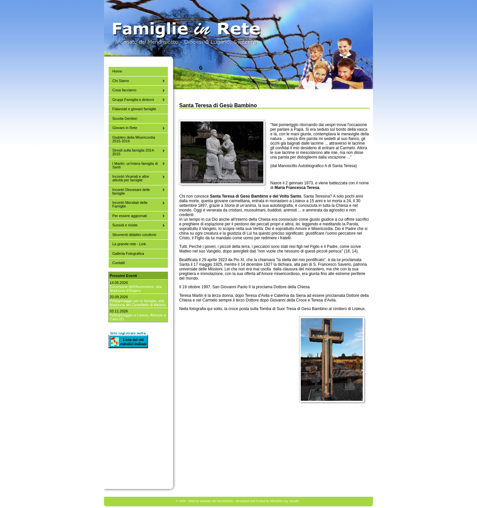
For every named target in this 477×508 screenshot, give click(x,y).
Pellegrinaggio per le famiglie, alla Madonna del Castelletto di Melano (138, 303)
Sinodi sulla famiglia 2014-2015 (136, 152)
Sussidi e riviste (136, 225)
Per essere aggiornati (136, 216)
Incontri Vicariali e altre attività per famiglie (136, 178)
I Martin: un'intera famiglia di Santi (136, 165)
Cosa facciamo (136, 90)
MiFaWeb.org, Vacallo (284, 501)
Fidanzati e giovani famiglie (134, 109)
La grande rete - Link (129, 244)
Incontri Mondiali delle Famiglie (136, 204)
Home (117, 71)
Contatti (118, 263)
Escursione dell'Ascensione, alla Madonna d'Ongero (136, 289)
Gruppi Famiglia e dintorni (136, 100)
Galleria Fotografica (128, 253)
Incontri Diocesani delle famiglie (136, 191)
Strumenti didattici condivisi (134, 235)
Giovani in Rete (136, 128)
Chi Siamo (136, 81)
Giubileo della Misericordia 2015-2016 (133, 139)
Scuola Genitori (124, 118)
